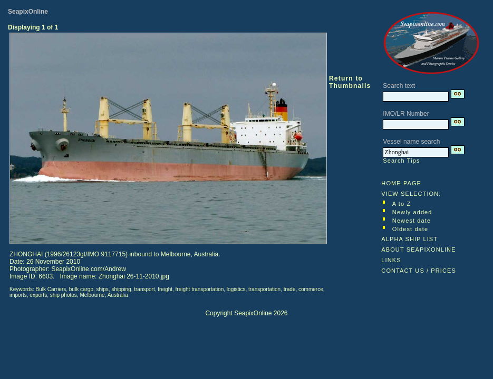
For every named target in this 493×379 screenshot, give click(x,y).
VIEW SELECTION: (411, 194)
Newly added (412, 212)
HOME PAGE (401, 183)
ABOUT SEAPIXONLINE (418, 249)
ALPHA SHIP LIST (409, 239)
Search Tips (401, 160)
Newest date (411, 220)
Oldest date (410, 229)
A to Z (401, 204)
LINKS (391, 260)
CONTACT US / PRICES (418, 270)
